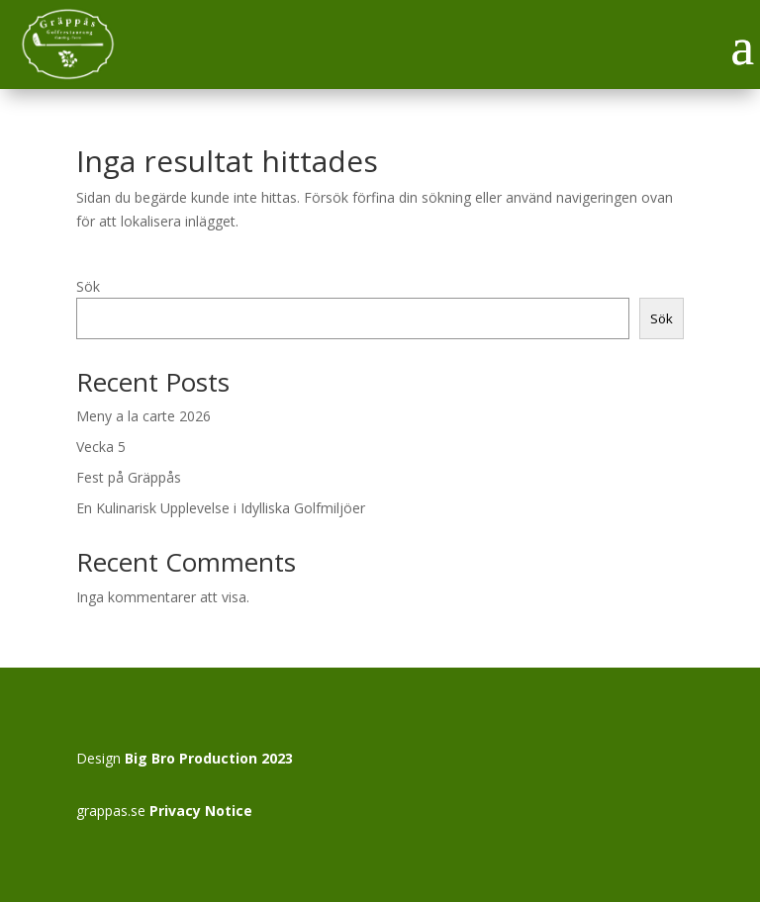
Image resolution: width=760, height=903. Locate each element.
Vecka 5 (101, 446)
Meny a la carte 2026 (143, 415)
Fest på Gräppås (128, 477)
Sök (88, 286)
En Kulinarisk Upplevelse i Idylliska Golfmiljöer (220, 507)
